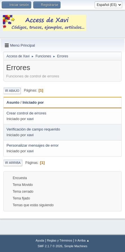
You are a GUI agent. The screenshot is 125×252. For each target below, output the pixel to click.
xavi (30, 119)
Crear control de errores (26, 113)
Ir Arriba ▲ (82, 240)
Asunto (12, 102)
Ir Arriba (13, 162)
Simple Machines (75, 246)
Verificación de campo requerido (33, 129)
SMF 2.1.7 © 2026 (50, 246)
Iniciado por (36, 102)
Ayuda (39, 240)
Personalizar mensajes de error (32, 145)
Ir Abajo (12, 90)
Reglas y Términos (59, 240)
